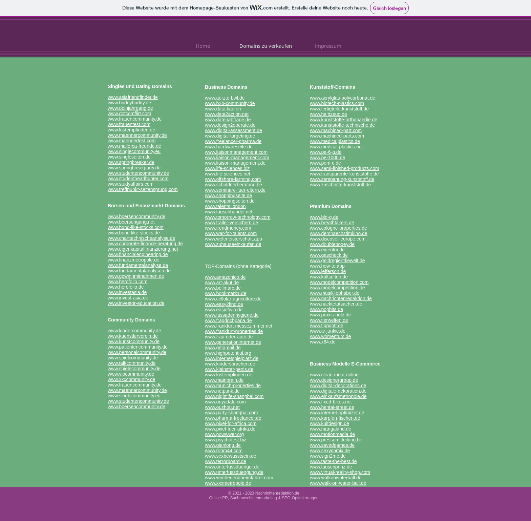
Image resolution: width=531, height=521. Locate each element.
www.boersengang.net (131, 222)
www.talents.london (225, 206)
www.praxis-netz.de (330, 314)
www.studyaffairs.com (130, 184)
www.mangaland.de (330, 429)
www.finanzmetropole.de (134, 260)
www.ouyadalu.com (225, 401)
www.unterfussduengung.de (234, 472)
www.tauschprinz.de (331, 467)
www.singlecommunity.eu (134, 151)
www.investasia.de (127, 292)
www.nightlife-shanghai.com (234, 396)
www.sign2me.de (328, 456)
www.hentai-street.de (332, 407)
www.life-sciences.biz (227, 168)
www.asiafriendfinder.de (133, 97)
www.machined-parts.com (337, 136)
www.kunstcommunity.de (134, 341)
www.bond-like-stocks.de (134, 232)
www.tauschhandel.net (228, 211)
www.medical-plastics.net (336, 146)
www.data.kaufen (223, 108)
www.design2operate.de (230, 125)
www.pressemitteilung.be (336, 439)
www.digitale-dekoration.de (338, 391)
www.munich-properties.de (233, 385)
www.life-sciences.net (227, 173)
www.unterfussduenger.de (232, 467)
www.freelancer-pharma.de (233, 141)
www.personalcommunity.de (137, 352)
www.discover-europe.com (337, 239)
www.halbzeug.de (328, 114)
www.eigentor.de (327, 249)
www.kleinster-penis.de (229, 369)
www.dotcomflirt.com (129, 113)
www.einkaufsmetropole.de (338, 396)
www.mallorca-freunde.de (134, 146)
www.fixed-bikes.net (331, 401)
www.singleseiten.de (129, 157)
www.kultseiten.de (329, 276)
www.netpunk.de (222, 391)
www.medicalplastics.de (335, 141)
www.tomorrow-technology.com (237, 217)
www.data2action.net (227, 114)
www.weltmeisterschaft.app (233, 239)
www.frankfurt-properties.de (234, 331)
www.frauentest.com (129, 124)
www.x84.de (322, 342)
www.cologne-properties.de (338, 228)
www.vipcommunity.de (131, 374)
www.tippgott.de (326, 325)
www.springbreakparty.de (134, 167)
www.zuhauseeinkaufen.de (233, 244)
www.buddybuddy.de (129, 102)
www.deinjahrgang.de (130, 108)
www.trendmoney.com (228, 228)
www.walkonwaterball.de (336, 477)
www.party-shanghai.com (231, 412)
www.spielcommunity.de (133, 357)
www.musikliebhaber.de (334, 293)
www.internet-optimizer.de (337, 412)
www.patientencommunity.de (138, 347)
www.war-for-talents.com (231, 233)
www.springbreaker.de (131, 162)
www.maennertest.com (132, 140)
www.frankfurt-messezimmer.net (238, 326)
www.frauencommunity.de (135, 119)
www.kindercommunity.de (134, 330)
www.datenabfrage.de (228, 119)
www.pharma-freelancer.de (233, 418)
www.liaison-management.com (237, 157)
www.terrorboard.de (225, 461)
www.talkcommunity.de (131, 363)
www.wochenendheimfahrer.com (239, 477)
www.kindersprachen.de (230, 364)
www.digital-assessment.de (233, 130)
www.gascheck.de (329, 255)
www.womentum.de (330, 336)
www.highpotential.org (228, 353)
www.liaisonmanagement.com (236, 152)
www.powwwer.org (224, 434)
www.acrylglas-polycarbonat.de (342, 98)
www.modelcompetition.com (339, 282)
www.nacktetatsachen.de (336, 304)
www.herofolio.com (128, 281)
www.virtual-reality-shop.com (340, 472)
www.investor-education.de (136, 303)
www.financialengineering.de (138, 254)
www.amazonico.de (225, 277)
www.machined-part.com (336, 130)
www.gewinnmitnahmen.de (136, 276)
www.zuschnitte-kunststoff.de (340, 184)
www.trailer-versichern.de (231, 222)
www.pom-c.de (325, 163)
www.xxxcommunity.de (131, 379)
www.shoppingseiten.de (230, 201)
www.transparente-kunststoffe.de (344, 173)
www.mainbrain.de (224, 380)
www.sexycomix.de (330, 450)
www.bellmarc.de (223, 288)
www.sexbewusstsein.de (230, 456)
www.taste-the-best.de (333, 461)
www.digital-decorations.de (338, 385)
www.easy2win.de (223, 309)
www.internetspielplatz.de (231, 358)
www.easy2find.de (224, 304)
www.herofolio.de (126, 287)
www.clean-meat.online (334, 374)
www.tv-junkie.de (327, 331)
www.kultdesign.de (329, 423)
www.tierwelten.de (329, 320)
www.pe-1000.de (327, 157)
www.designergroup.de (334, 380)
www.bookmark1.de (225, 293)
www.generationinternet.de (233, 342)
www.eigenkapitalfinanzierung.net (143, 249)
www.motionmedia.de (332, 434)
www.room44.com (223, 450)
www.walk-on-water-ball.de (338, 483)
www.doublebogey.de (332, 244)
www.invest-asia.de (128, 297)
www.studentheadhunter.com (138, 178)
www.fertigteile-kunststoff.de (339, 108)
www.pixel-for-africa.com (230, 423)
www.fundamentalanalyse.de (138, 265)
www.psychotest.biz (225, 439)
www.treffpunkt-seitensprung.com (143, 189)
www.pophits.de (326, 309)
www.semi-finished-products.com (344, 168)
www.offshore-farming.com (233, 179)
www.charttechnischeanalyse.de (141, 238)
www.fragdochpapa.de (228, 320)
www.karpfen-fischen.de (335, 418)
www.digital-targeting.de (230, 136)
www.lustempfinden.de (131, 129)
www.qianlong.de (223, 445)
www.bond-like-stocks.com (136, 227)
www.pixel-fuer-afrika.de (230, 429)
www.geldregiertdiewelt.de (337, 260)
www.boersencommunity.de (136, 216)
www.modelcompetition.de (337, 287)
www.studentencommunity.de (138, 173)
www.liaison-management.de (235, 163)
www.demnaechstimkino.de (338, 233)
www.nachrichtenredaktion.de (341, 298)
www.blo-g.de (324, 217)
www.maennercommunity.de (137, 135)
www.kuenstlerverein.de (133, 336)
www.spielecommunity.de (134, 368)
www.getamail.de (223, 347)
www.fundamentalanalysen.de (139, 270)
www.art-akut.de (222, 282)
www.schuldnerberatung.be (233, 184)
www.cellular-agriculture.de (233, 298)
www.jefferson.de (328, 271)
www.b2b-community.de (230, 103)
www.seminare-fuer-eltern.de (235, 190)
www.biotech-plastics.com (337, 103)
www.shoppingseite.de (228, 195)
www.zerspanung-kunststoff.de (342, 179)
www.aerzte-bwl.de (225, 98)
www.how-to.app (327, 266)
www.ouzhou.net (222, 407)
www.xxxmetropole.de (228, 483)
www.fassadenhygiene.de (232, 315)
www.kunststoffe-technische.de (342, 125)
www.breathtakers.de (332, 222)
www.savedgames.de (332, 445)
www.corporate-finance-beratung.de (145, 243)
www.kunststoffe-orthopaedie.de (343, 119)
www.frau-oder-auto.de (229, 336)
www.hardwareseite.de (229, 146)
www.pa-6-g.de (325, 152)
